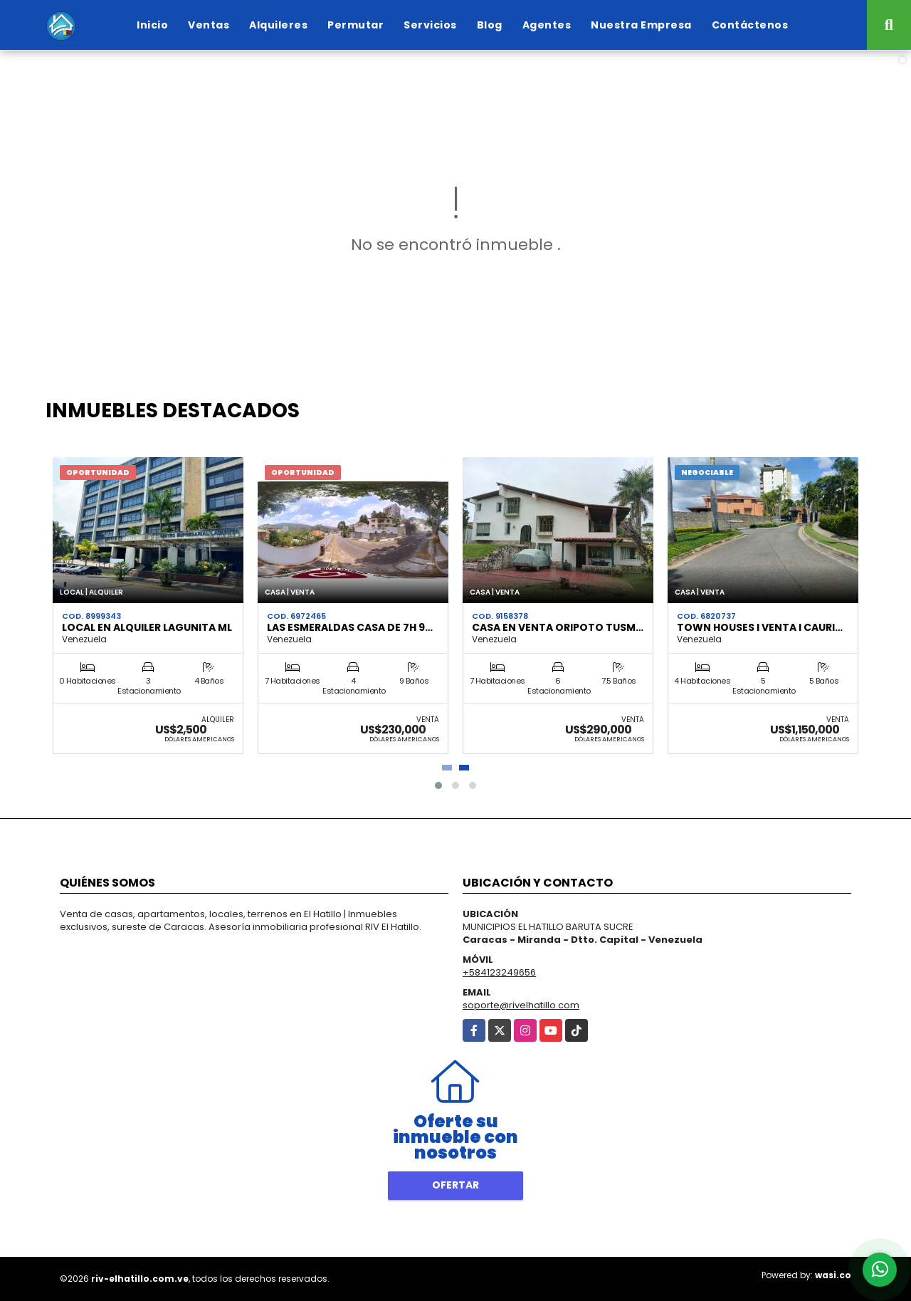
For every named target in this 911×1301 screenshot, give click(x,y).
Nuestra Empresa (641, 25)
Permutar (355, 25)
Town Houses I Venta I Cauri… (760, 627)
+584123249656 (499, 972)
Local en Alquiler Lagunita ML (147, 627)
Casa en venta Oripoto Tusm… (557, 627)
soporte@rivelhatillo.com (521, 1005)
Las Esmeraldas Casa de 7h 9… (350, 627)
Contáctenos (750, 25)
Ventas (208, 25)
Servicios (430, 25)
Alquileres (278, 25)
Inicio (152, 25)
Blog (489, 25)
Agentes (547, 25)
